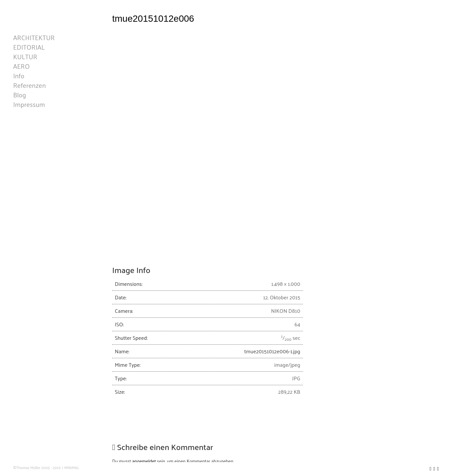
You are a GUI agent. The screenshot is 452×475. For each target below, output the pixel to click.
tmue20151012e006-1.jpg (272, 351)
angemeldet (144, 461)
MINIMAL (71, 467)
